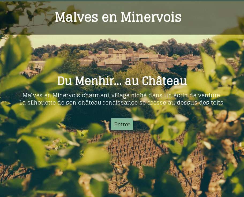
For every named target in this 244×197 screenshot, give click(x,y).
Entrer (122, 124)
